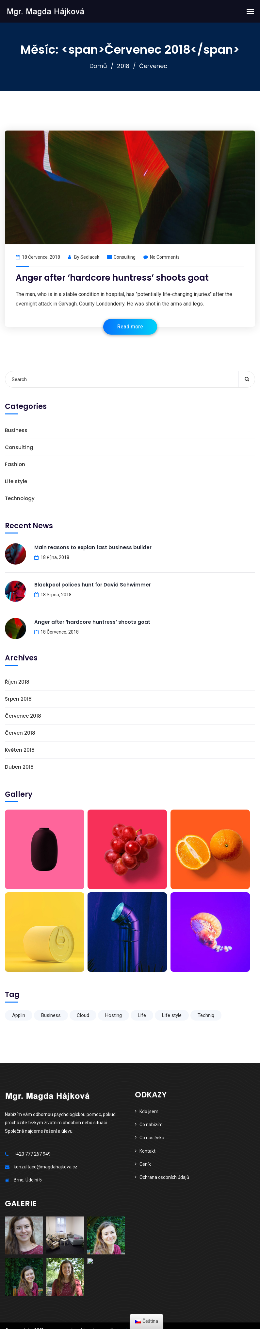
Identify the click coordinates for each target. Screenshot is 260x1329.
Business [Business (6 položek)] (51, 1015)
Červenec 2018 (23, 715)
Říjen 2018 (17, 681)
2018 (123, 66)
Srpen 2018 (18, 698)
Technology (20, 498)
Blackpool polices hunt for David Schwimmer (92, 584)
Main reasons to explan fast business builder (93, 547)
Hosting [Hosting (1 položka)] (113, 1015)
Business (16, 430)
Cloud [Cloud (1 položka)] (83, 1015)
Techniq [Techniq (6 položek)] (206, 1015)
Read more (130, 327)
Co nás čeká (151, 1137)
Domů (98, 66)
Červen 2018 (20, 732)
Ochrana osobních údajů (164, 1177)
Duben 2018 (19, 766)
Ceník (145, 1164)
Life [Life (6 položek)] (142, 1015)
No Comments (161, 257)
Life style (16, 481)
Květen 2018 (20, 749)
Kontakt (147, 1151)
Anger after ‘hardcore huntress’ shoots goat (112, 278)
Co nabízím (151, 1124)
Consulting (125, 257)
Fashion (15, 464)
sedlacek (89, 257)
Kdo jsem (148, 1111)
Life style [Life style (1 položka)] (172, 1015)
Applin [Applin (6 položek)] (18, 1015)
